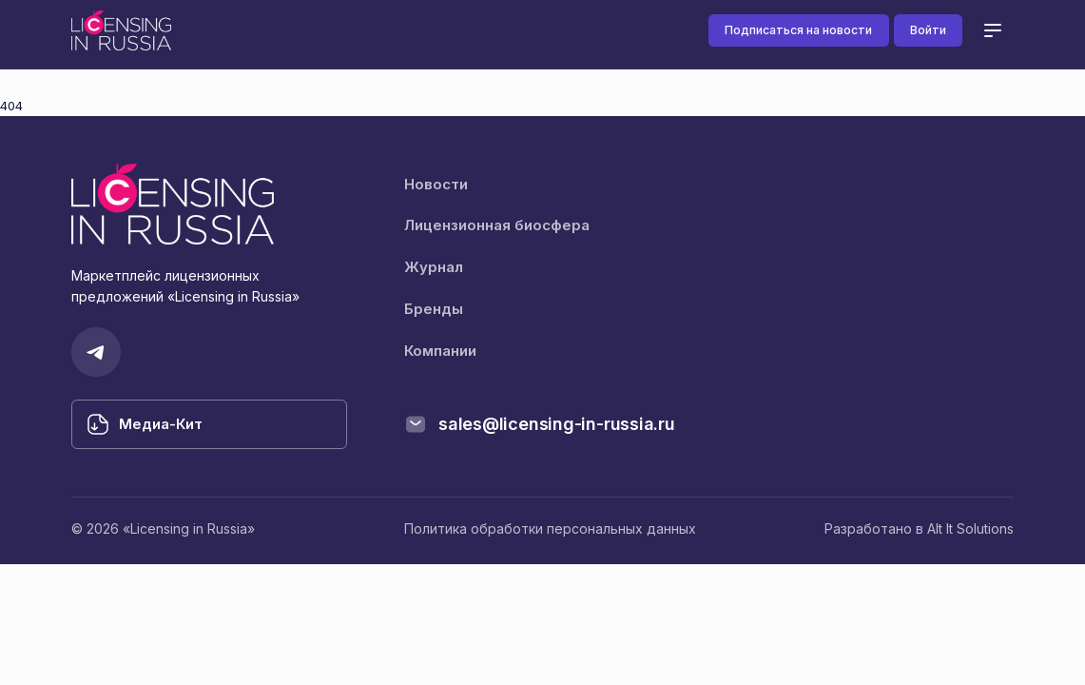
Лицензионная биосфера (497, 225)
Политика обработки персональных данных (550, 528)
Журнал (433, 267)
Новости (436, 184)
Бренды (433, 309)
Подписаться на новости (798, 30)
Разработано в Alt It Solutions (919, 528)
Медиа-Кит (161, 424)
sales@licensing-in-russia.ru (556, 424)
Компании (440, 351)
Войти (928, 30)
